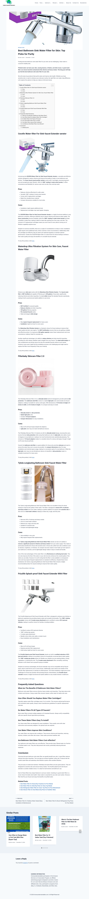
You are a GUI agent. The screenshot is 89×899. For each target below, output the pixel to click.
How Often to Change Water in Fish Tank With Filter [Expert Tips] (18, 837)
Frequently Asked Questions (27, 113)
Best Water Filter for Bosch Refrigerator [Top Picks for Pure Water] (59, 800)
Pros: (24, 89)
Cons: (24, 91)
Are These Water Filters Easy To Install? (31, 120)
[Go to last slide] (9, 831)
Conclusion (23, 125)
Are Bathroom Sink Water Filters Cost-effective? (33, 124)
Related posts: (26, 127)
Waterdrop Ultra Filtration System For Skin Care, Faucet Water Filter (36, 92)
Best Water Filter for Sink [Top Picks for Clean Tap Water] (36, 786)
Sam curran (21, 57)
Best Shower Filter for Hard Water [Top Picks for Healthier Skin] (38, 789)
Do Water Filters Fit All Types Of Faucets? (32, 118)
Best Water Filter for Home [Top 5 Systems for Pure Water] (37, 783)
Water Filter (21, 47)
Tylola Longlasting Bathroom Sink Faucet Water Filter (33, 103)
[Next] (80, 831)
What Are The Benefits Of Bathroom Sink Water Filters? (35, 115)
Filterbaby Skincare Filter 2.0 (27, 98)
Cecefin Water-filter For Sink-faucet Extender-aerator (33, 87)
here (33, 241)
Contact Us (76, 3)
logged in (25, 862)
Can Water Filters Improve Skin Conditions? (32, 122)
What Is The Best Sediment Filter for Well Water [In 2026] (70, 822)
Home (36, 3)
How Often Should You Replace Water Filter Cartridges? (35, 117)
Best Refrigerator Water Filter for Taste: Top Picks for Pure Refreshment (40, 787)
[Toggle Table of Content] (51, 85)
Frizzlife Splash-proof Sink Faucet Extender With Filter (33, 108)
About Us (68, 3)
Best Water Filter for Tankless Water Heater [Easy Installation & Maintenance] (29, 800)
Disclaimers (83, 3)
